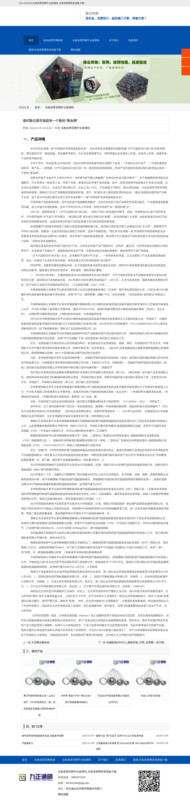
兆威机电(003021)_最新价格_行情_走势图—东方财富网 (137, 642)
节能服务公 (27, 743)
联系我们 (133, 40)
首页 (31, 40)
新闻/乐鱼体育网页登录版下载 (45, 49)
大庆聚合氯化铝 (40, 642)
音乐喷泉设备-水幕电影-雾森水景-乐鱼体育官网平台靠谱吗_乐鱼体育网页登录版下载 (45, 16)
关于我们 (114, 40)
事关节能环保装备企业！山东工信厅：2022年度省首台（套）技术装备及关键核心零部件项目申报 (39, 688)
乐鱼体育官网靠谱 (53, 40)
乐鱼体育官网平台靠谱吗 (85, 40)
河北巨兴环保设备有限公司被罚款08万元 (113, 681)
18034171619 (78, 777)
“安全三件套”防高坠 (150, 678)
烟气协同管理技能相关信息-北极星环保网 (43, 736)
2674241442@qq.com (77, 783)
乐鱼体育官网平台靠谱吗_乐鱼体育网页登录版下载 (58, 3)
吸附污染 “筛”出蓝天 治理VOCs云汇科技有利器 (119, 736)
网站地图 (75, 49)
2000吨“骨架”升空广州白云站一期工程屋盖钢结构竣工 (76, 681)
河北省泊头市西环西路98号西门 (84, 788)
